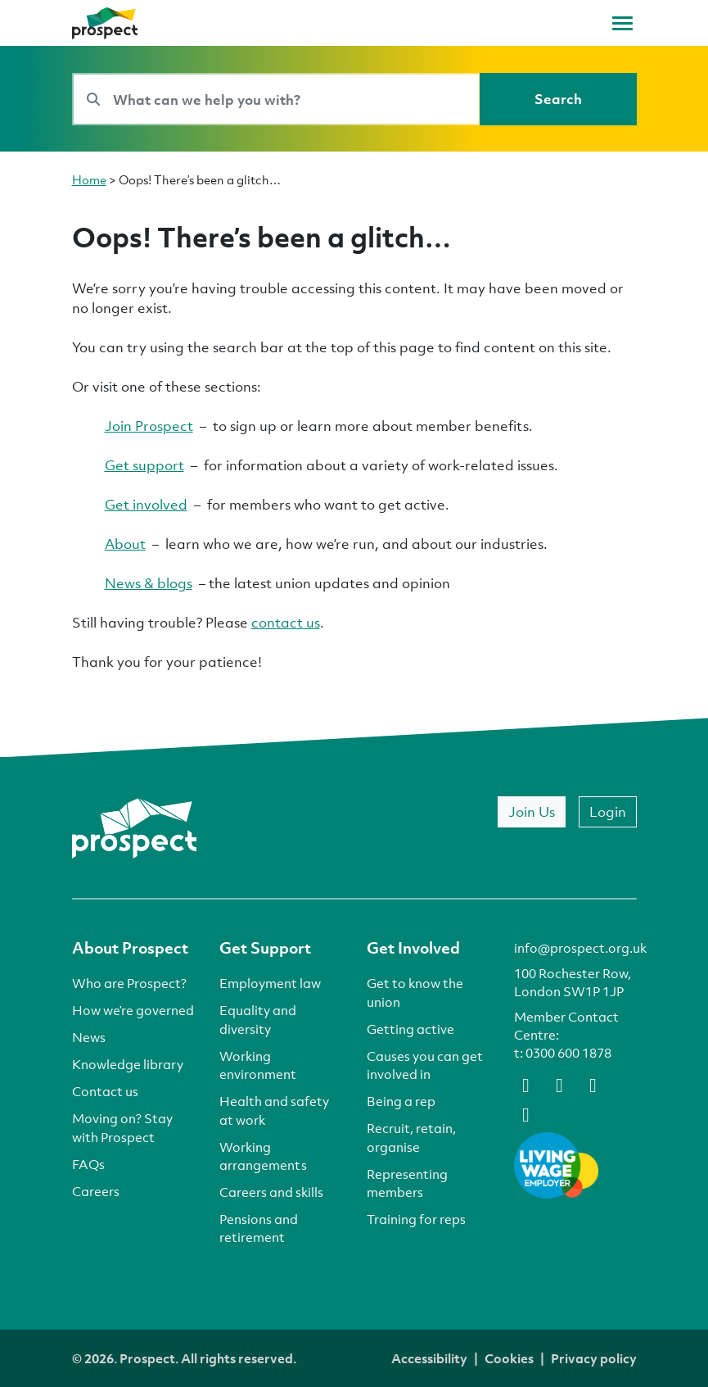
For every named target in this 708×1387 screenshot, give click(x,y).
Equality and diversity (257, 1019)
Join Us (531, 811)
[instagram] (526, 1113)
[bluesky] (560, 1084)
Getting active (410, 1029)
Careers (96, 1191)
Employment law (270, 983)
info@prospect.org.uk (580, 948)
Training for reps (416, 1219)
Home (89, 179)
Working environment (257, 1065)
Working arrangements (263, 1156)
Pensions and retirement (258, 1228)
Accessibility (429, 1358)
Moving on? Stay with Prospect (122, 1127)
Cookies (509, 1358)
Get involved (146, 504)
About (125, 543)
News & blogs (148, 582)
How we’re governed (133, 1010)
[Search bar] (276, 99)
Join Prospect (149, 425)
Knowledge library (127, 1064)
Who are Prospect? (129, 983)
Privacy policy (594, 1358)
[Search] (558, 99)
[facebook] (526, 1084)
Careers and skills (271, 1192)
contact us (285, 622)
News (89, 1037)
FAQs (88, 1164)
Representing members (407, 1183)
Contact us (105, 1091)
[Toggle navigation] (622, 23)
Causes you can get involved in (425, 1065)
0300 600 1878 (568, 1053)
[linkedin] (593, 1084)
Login (607, 811)
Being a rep (401, 1101)
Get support (144, 465)
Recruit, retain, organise (411, 1137)
